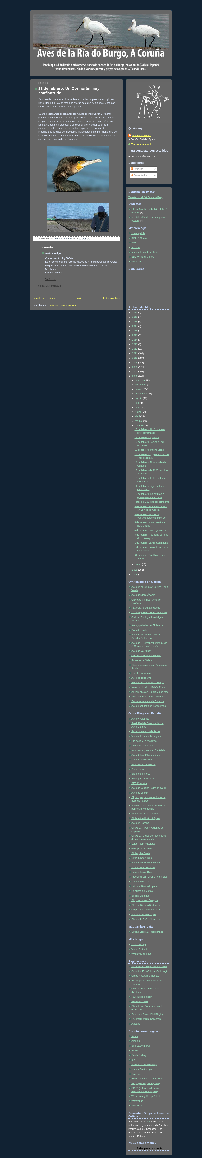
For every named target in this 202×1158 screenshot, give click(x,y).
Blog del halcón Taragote (144, 900)
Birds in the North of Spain (145, 818)
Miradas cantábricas (142, 759)
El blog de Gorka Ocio (143, 778)
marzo (139, 421)
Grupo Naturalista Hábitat (145, 976)
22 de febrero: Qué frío (147, 437)
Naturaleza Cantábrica (143, 764)
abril (137, 416)
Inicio (79, 298)
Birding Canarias (140, 895)
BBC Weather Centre (142, 257)
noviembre (141, 384)
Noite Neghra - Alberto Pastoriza (148, 696)
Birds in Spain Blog (141, 858)
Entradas (137, 169)
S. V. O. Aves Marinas (143, 867)
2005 (135, 570)
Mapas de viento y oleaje (144, 252)
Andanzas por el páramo (144, 813)
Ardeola (135, 1041)
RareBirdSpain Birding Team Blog (149, 877)
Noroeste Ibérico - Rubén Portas (148, 687)
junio (138, 407)
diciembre (140, 380)
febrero (139, 425)
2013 (135, 344)
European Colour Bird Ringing (147, 1014)
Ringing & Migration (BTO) (145, 1083)
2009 (135, 362)
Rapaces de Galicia (141, 660)
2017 (135, 326)
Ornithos (136, 1074)
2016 (135, 330)
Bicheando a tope (140, 774)
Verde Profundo (139, 949)
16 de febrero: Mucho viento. (150, 450)
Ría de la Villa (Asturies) (144, 741)
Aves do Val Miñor (141, 651)
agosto (139, 398)
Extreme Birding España (144, 886)
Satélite (135, 247)
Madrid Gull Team (140, 881)
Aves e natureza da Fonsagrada (148, 706)
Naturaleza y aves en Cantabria (148, 750)
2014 (135, 339)
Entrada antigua (111, 298)
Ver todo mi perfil (141, 144)
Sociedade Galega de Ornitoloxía (149, 966)
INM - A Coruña (139, 238)
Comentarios (139, 175)
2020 (135, 312)
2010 (135, 358)
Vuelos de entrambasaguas (146, 736)
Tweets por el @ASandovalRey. (145, 197)
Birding (135, 1050)
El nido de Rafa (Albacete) (145, 919)
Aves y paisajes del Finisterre (147, 625)
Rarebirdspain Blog (141, 872)
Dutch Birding (138, 1055)
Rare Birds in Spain (141, 997)
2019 (135, 317)
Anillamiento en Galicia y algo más (149, 692)
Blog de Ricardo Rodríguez (145, 905)
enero (138, 564)
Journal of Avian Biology (144, 1064)
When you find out (141, 954)
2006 (135, 376)
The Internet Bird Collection (146, 1019)
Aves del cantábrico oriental (146, 755)
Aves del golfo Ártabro (143, 595)
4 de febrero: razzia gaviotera (150, 530)
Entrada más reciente (44, 298)
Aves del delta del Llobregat (146, 862)
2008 (135, 367)
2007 (135, 371)
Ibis (133, 1060)
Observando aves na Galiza (146, 655)
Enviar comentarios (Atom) (62, 305)
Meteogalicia (138, 233)
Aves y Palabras (140, 718)
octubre (139, 389)
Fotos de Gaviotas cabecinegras (152, 502)
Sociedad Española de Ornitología (149, 971)
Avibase (135, 1023)
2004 (135, 574)
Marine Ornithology (141, 1069)
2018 (135, 321)
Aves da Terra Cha (141, 678)
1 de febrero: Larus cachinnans (151, 542)
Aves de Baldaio (140, 630)
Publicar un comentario (49, 286)
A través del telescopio (143, 914)
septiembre (141, 393)
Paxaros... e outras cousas (145, 607)
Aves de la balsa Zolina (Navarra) (149, 788)
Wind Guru (137, 261)
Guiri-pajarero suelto (142, 848)
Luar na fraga (138, 944)
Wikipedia (136, 1105)
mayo (138, 412)
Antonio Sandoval (141, 135)
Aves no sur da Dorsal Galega (147, 682)
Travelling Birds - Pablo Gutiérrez (149, 612)
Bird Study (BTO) (140, 1045)
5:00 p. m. (50, 279)
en (148, 1148)
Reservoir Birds (139, 1001)
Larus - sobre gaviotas (143, 843)
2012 (135, 348)
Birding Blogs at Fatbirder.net (147, 932)
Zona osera (137, 769)
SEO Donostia (139, 783)
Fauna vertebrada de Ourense (147, 701)
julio (137, 403)
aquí (148, 1121)
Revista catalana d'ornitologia (147, 1078)
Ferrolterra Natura (141, 673)
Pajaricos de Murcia (142, 891)
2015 (135, 335)
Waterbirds (137, 1101)
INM (133, 242)
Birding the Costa (140, 853)
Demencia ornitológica (143, 745)
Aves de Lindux (139, 792)
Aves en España (140, 823)
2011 (135, 353)
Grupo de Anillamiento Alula (146, 909)
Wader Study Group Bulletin (146, 1096)
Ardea (134, 1036)
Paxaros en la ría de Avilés (145, 731)
